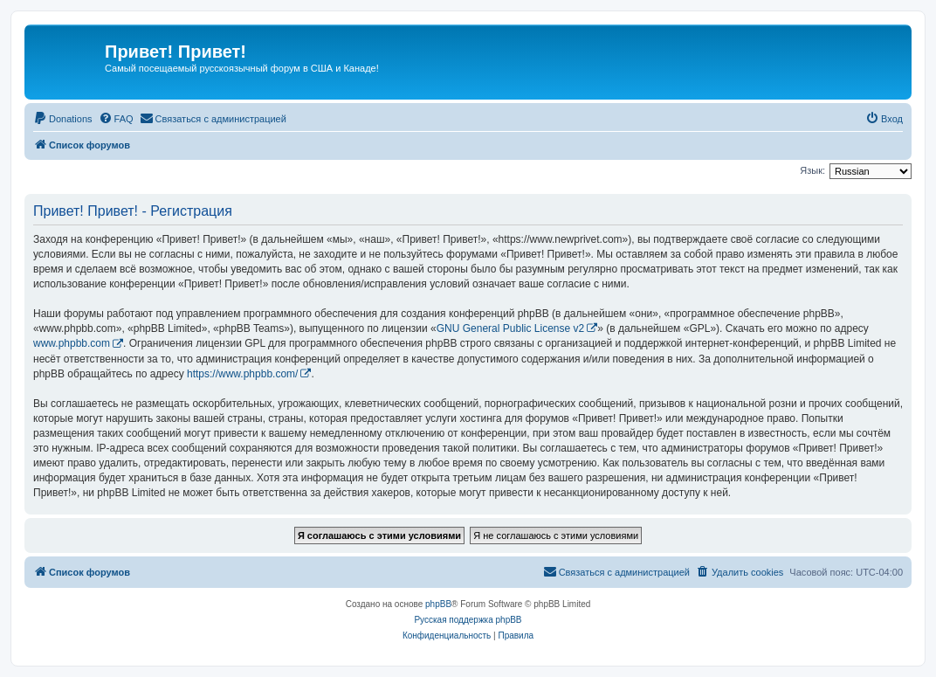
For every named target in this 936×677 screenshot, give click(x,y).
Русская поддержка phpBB (467, 620)
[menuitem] (63, 118)
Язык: (812, 170)
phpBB (438, 604)
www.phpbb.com (71, 343)
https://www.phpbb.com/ (242, 374)
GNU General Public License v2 (510, 328)
